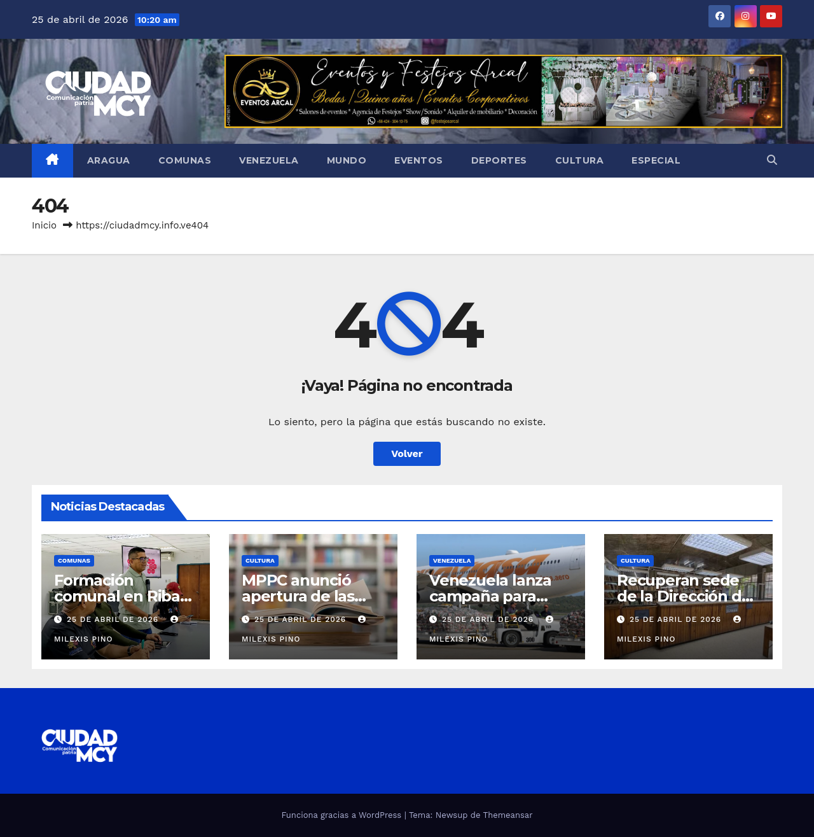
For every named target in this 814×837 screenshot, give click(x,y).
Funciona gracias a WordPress (342, 815)
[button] (772, 160)
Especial (655, 160)
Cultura (579, 160)
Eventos (418, 160)
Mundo (347, 160)
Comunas (185, 160)
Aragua (108, 160)
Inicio (44, 225)
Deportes (499, 160)
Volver (407, 453)
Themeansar (508, 815)
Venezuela (269, 160)
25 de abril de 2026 (114, 619)
